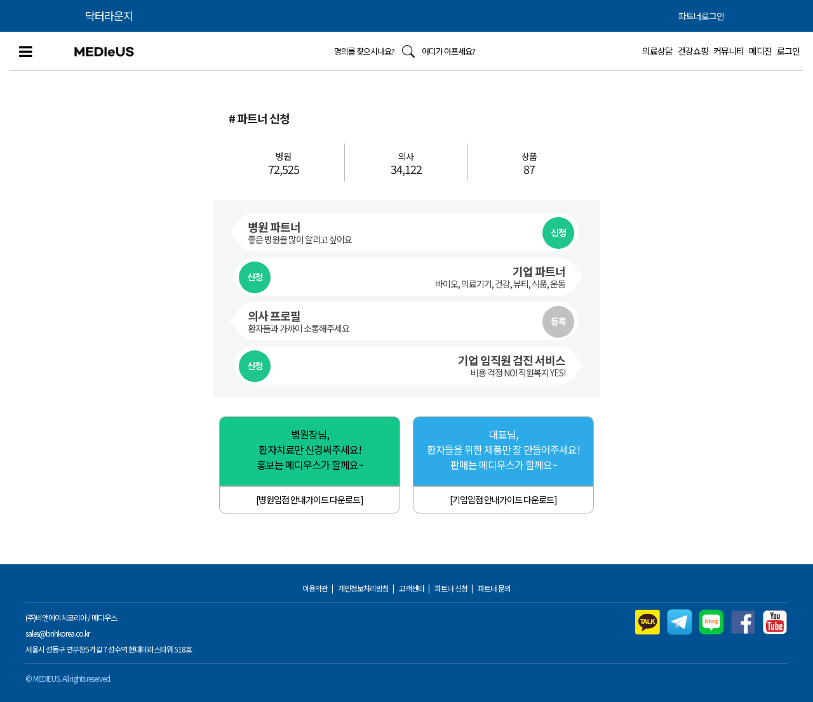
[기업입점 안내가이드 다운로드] (503, 499)
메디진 (760, 50)
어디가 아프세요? (448, 51)
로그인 (788, 50)
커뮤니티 (728, 50)
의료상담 (657, 50)
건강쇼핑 (693, 50)
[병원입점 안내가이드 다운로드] (309, 499)
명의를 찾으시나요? (364, 51)
